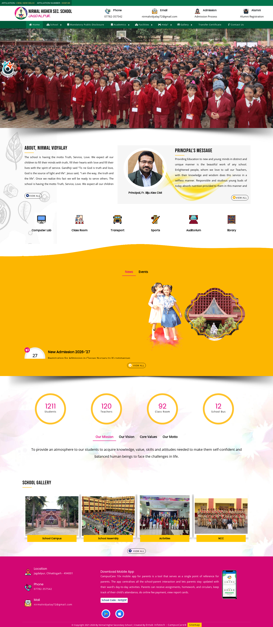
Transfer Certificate (209, 24)
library (231, 230)
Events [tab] (143, 272)
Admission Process (206, 16)
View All (33, 195)
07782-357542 (113, 16)
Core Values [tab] (148, 437)
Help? (163, 24)
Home (34, 24)
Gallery (183, 24)
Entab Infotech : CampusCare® (166, 624)
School (52, 24)
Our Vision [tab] (126, 437)
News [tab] (129, 272)
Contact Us (236, 24)
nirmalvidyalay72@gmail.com (159, 16)
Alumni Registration (252, 16)
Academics (118, 24)
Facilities (142, 24)
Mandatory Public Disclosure (85, 24)
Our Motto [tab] (170, 437)
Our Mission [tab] (104, 437)
